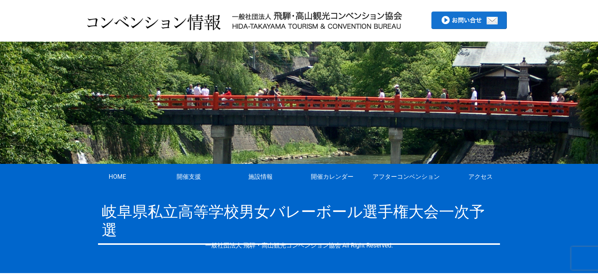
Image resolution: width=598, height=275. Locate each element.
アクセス (480, 176)
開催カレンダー (332, 176)
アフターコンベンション (406, 176)
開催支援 (189, 176)
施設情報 (260, 176)
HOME (117, 176)
